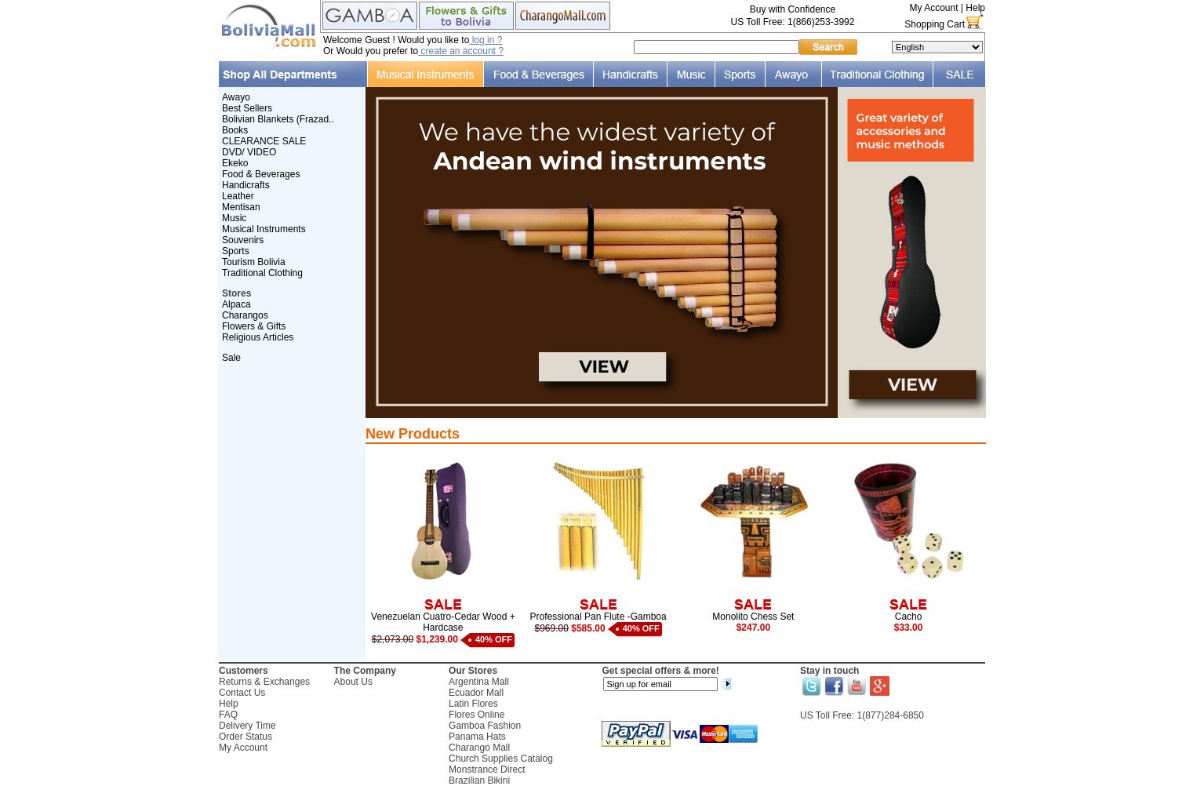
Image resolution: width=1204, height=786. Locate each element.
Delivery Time (247, 725)
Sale (231, 357)
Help (975, 7)
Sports (235, 251)
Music (234, 218)
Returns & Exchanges (264, 681)
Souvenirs (243, 240)
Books (235, 130)
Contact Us (242, 692)
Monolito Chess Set (753, 616)
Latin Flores (473, 703)
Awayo (236, 97)
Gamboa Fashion (485, 725)
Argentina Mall (479, 681)
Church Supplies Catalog (501, 758)
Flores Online (476, 714)
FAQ (228, 714)
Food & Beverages (261, 174)
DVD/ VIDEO (249, 152)
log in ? (485, 40)
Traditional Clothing (262, 272)
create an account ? (461, 50)
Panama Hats (477, 736)
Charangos (245, 315)
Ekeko (235, 163)
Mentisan (241, 207)
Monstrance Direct (487, 769)
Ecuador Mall (476, 692)
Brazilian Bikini (479, 780)
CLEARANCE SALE (264, 141)
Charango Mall (479, 747)
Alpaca (236, 304)
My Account (933, 7)
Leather (238, 196)
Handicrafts (246, 185)
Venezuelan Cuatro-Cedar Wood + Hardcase (443, 622)
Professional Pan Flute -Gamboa (598, 616)
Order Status (245, 736)
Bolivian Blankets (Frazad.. (278, 119)
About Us (353, 681)
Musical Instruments (264, 229)
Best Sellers (247, 108)
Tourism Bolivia (254, 262)
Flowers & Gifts (254, 326)
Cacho (908, 616)
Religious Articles (257, 337)
